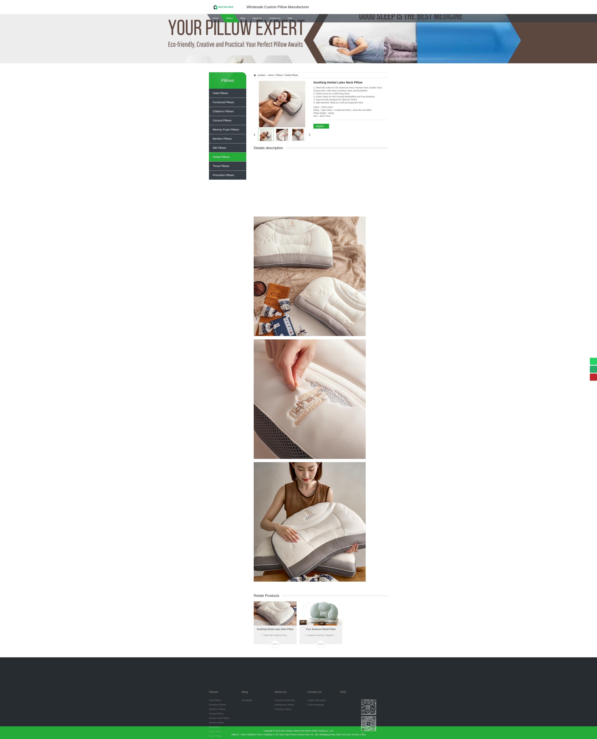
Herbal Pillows (221, 156)
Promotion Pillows (223, 175)
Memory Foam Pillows (226, 129)
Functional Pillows (223, 102)
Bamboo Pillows (222, 138)
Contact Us (274, 18)
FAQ (290, 18)
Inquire (320, 126)
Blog (243, 18)
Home (216, 18)
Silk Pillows (219, 147)
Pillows (229, 18)
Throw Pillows (221, 166)
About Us (257, 18)
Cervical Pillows (222, 120)
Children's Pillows (223, 111)
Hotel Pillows (220, 93)
